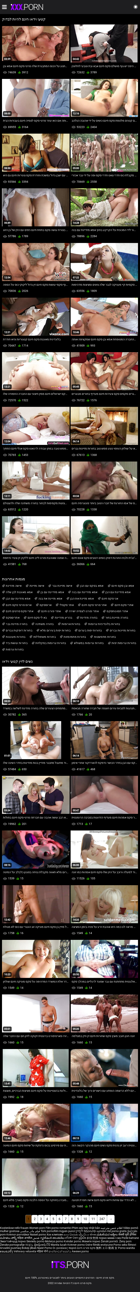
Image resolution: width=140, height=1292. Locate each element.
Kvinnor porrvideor (18, 1234)
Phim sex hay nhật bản (86, 1228)
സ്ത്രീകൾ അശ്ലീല (52, 1238)
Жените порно (91, 1241)
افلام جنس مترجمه (112, 1228)
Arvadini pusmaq (11, 1248)
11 (93, 1219)
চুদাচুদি (79, 1231)
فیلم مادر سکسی (30, 1231)
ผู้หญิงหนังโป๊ (42, 1244)
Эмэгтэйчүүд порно (13, 1241)
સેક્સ (93, 1234)
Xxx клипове (55, 1234)
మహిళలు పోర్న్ (8, 1238)
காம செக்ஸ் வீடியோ (76, 1234)
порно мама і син (110, 1238)
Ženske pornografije (12, 1244)
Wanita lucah (59, 1244)
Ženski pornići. (110, 1241)
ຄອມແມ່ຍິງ (7, 1251)
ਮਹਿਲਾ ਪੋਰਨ (72, 1238)
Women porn (37, 1228)
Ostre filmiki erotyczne (99, 1244)
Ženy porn (125, 1241)
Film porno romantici (58, 1228)
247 (102, 1219)
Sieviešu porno (35, 1241)
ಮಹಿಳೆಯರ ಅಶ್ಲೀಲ (107, 1234)
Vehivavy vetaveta (25, 1251)
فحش (36, 1238)
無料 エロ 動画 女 (106, 1248)
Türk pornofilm (50, 1231)
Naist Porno (45, 1248)
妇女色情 (93, 1238)
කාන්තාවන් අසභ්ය (60, 1251)
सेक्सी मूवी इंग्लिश (127, 1234)
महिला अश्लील (25, 1238)
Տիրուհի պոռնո (95, 1231)
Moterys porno (54, 1241)
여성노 (29, 1244)
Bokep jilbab (29, 1248)
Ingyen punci (67, 1231)
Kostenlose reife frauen (14, 1228)
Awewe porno (80, 1251)
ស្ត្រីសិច (83, 1238)
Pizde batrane (130, 1238)
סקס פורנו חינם (86, 1248)
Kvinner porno (76, 1244)
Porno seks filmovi (124, 1244)
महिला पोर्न (42, 1251)
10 (85, 1219)
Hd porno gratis (117, 1231)
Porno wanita (126, 1248)
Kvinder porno (73, 1241)
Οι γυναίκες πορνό (65, 1248)
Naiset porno (38, 1234)
